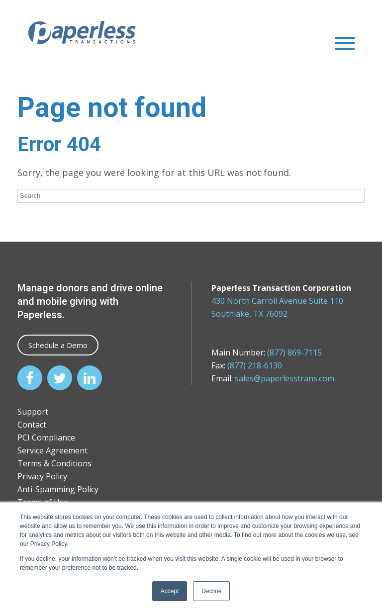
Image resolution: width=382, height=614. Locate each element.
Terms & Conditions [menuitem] (54, 463)
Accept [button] (170, 591)
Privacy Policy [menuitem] (42, 476)
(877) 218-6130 (254, 365)
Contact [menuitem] (31, 424)
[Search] (191, 196)
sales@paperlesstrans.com (284, 378)
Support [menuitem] (32, 411)
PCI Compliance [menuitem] (46, 437)
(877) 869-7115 (294, 352)
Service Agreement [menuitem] (52, 450)
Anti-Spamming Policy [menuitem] (57, 489)
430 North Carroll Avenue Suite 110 (277, 300)
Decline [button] (211, 591)
